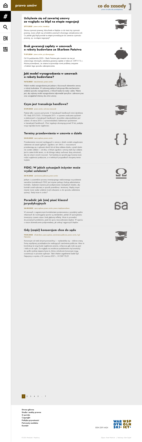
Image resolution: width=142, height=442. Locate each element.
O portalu (26, 415)
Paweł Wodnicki (110, 438)
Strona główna (28, 409)
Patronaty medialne (30, 423)
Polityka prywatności (30, 420)
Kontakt (25, 425)
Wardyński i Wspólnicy (33, 438)
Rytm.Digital (127, 438)
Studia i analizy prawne (31, 412)
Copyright (26, 417)
